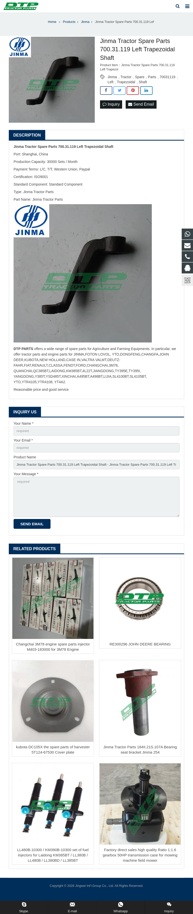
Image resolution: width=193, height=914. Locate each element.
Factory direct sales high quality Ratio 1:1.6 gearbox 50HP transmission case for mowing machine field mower (140, 863)
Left (110, 86)
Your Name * (23, 428)
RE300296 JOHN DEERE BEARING (140, 652)
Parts (152, 81)
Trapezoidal (126, 86)
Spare (139, 81)
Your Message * (26, 480)
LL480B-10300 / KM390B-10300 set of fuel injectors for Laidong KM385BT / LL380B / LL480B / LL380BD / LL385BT (52, 863)
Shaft (143, 86)
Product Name (25, 462)
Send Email (141, 109)
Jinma (112, 81)
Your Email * (23, 445)
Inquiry (111, 109)
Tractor (125, 81)
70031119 (167, 81)
